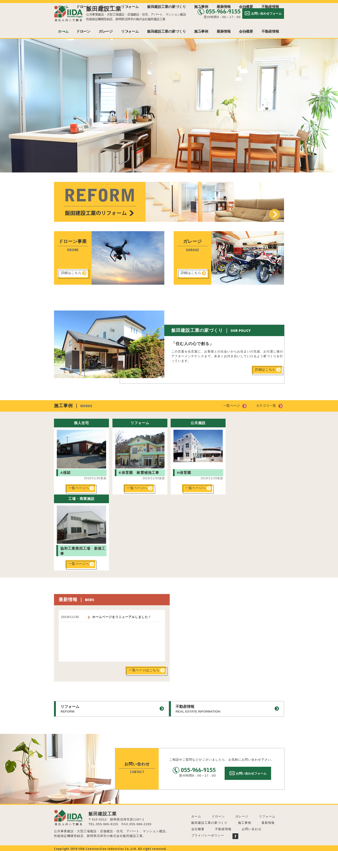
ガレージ (106, 31)
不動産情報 (270, 31)
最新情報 (224, 31)
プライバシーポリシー (207, 834)
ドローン (83, 31)
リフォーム (130, 31)
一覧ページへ (79, 488)
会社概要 (246, 31)
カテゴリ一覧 (267, 405)
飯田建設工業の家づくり (166, 31)
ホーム (63, 31)
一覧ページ (234, 405)
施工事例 (201, 31)
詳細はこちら (71, 273)
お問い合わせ (251, 828)
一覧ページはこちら (144, 670)
